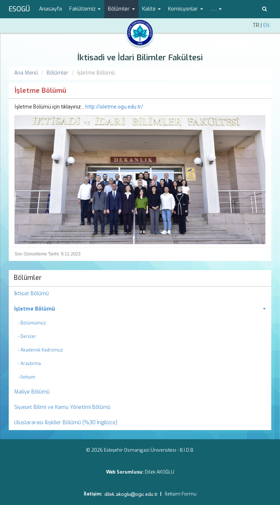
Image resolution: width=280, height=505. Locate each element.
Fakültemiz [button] (85, 8)
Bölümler (58, 72)
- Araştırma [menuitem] (29, 364)
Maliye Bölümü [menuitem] (32, 391)
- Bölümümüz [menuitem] (32, 323)
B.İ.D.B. (187, 450)
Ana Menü (26, 72)
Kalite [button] (151, 8)
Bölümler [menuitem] (28, 277)
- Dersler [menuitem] (27, 336)
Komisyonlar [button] (185, 8)
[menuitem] (140, 309)
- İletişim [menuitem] (26, 377)
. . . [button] (216, 8)
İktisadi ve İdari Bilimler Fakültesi (140, 57)
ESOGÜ (19, 9)
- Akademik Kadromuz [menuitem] (40, 350)
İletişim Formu (181, 494)
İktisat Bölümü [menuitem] (31, 293)
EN (266, 25)
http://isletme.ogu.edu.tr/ (114, 107)
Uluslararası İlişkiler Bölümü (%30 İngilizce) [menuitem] (65, 422)
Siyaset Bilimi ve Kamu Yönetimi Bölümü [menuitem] (62, 407)
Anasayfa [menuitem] (50, 8)
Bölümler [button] (121, 8)
